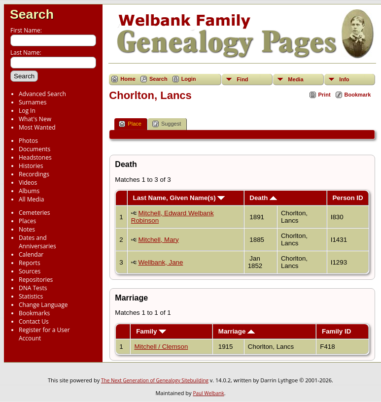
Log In (27, 110)
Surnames (32, 102)
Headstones (35, 157)
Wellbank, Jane (160, 262)
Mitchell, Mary (158, 239)
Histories (31, 166)
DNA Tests (33, 288)
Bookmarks (34, 313)
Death (263, 197)
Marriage (236, 331)
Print (324, 95)
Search (32, 14)
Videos (28, 182)
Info (344, 79)
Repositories (36, 279)
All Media (31, 199)
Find (242, 79)
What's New (35, 119)
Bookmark (358, 95)
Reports (29, 263)
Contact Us (34, 321)
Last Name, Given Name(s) (179, 197)
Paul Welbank (208, 393)
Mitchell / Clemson (161, 346)
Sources (29, 271)
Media (295, 79)
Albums (29, 191)
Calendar (31, 254)
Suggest (166, 124)
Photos (28, 140)
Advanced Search (42, 94)
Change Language (43, 305)
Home (128, 79)
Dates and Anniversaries (37, 242)
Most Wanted (37, 127)
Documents (34, 149)
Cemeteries (34, 212)
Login (188, 79)
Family (151, 331)
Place (130, 124)
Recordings (34, 174)
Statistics (31, 296)
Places (27, 221)
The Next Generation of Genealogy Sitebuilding (154, 380)
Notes (27, 229)
